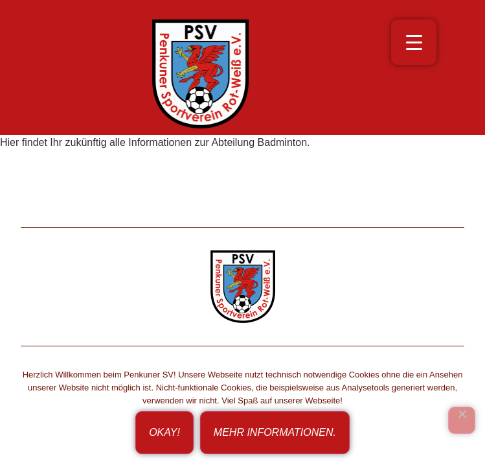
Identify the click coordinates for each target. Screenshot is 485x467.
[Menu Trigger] (413, 42)
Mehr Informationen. (275, 432)
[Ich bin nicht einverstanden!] (461, 420)
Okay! (164, 432)
